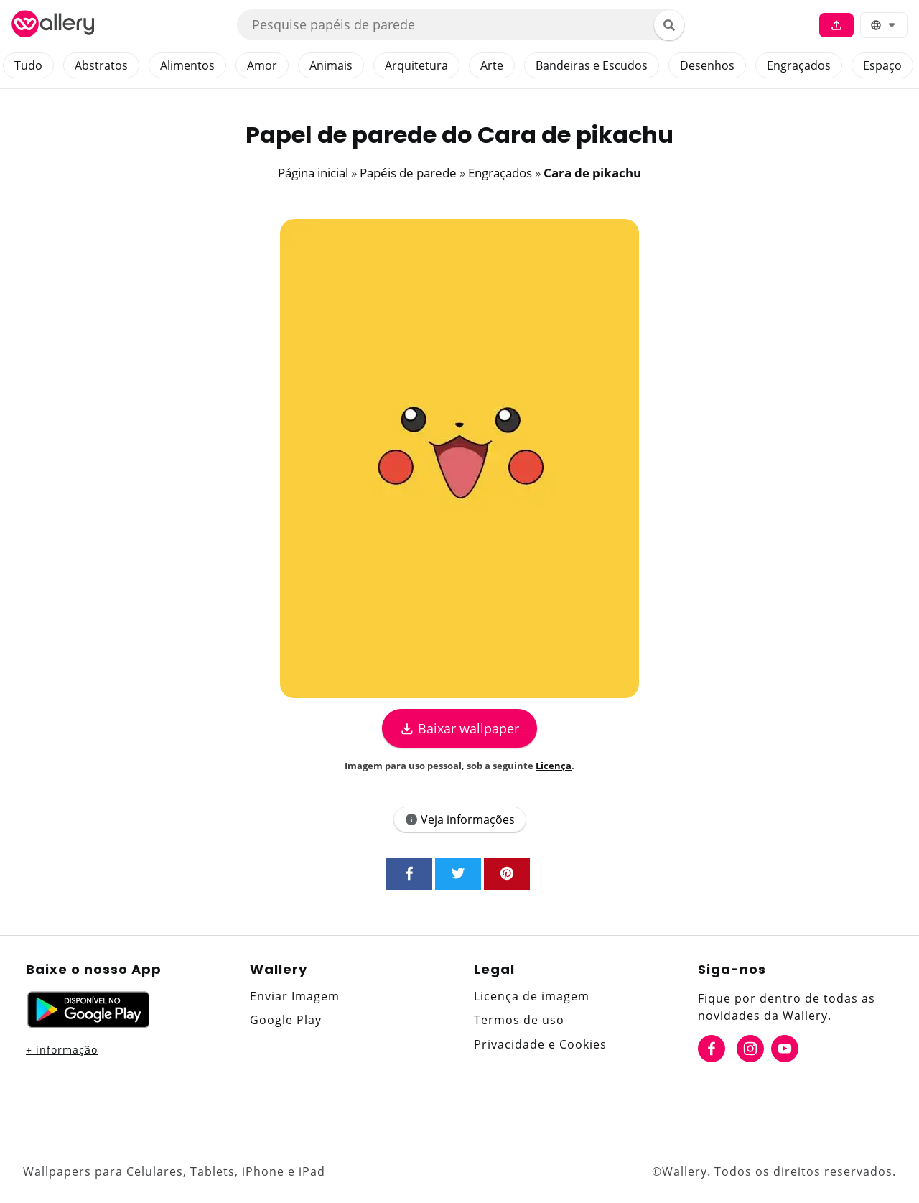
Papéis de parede (408, 172)
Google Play (286, 1020)
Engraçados (799, 65)
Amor (262, 65)
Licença (554, 765)
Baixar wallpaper (459, 728)
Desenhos (707, 65)
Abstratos (101, 65)
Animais (331, 65)
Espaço (882, 65)
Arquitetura (416, 65)
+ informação (62, 1049)
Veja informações (460, 819)
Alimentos (187, 65)
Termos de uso (519, 1020)
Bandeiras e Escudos (592, 65)
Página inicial (313, 172)
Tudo (28, 65)
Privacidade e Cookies (540, 1044)
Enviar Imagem (295, 996)
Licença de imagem (531, 996)
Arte (491, 65)
